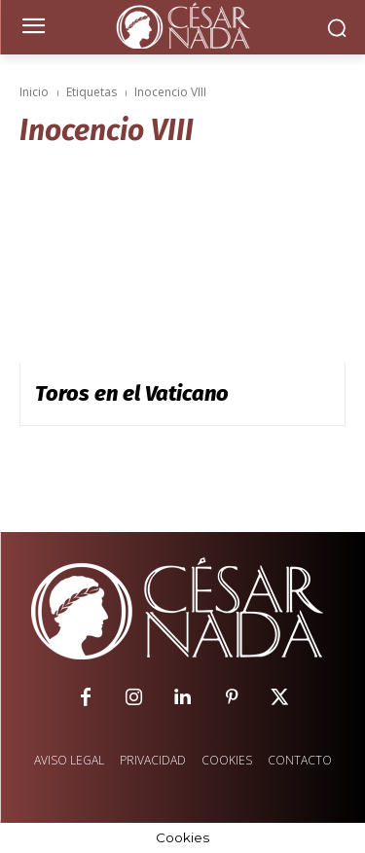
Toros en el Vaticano (132, 393)
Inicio (34, 92)
